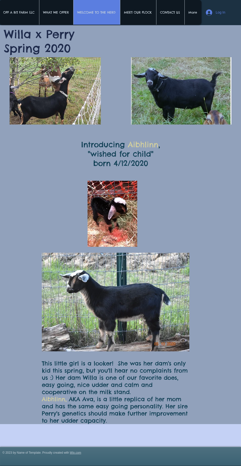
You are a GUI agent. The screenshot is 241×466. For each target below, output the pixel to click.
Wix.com (75, 452)
